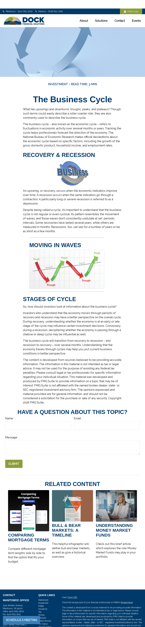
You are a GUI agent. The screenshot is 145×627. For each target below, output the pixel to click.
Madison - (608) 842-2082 (49, 3)
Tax (39, 603)
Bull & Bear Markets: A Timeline (66, 522)
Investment (43, 594)
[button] (83, 12)
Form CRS (72, 589)
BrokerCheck (127, 594)
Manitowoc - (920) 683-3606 (18, 3)
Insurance (42, 600)
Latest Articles (44, 612)
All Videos (43, 615)
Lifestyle (42, 609)
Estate (41, 597)
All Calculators (45, 618)
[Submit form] (14, 455)
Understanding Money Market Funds (114, 522)
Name (9, 410)
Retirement (43, 591)
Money (41, 606)
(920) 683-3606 (16, 603)
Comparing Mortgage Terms (28, 529)
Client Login (131, 3)
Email (77, 410)
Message (11, 429)
